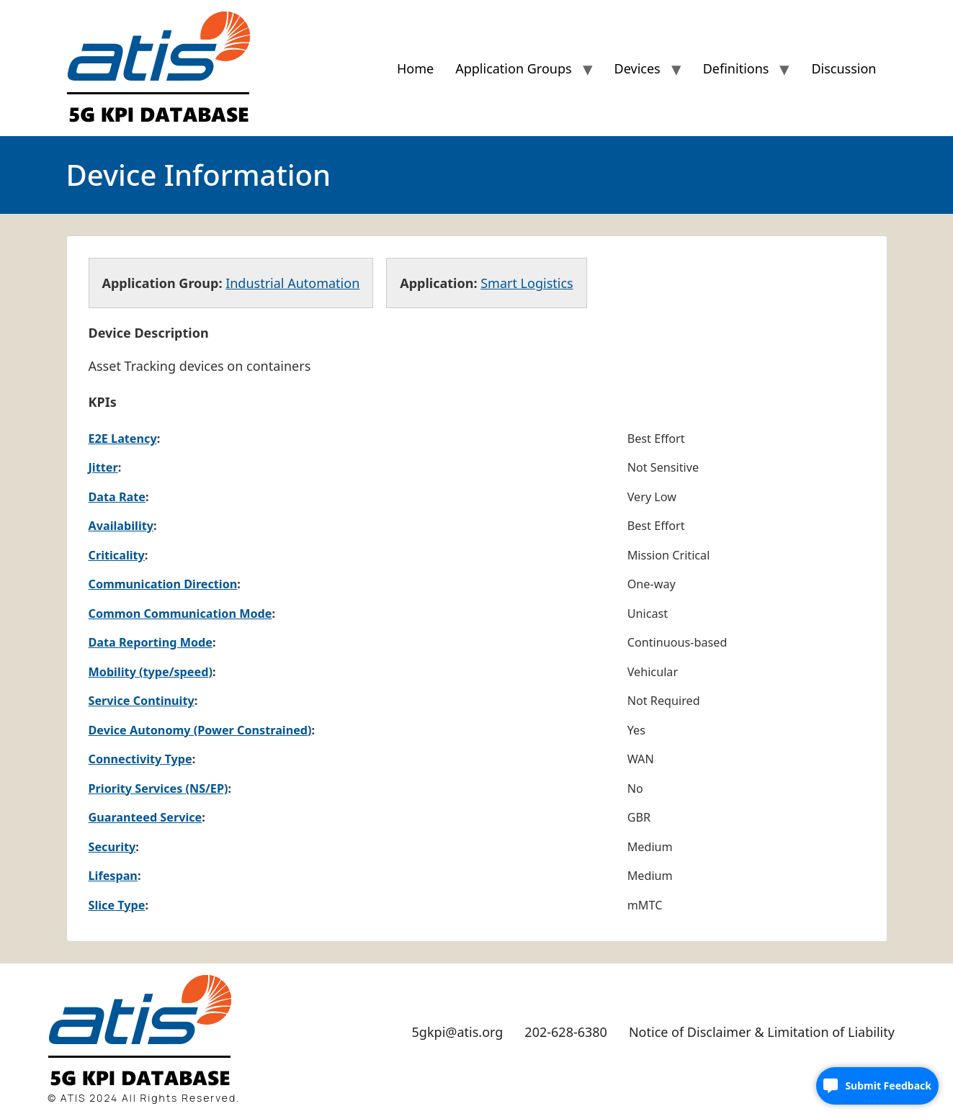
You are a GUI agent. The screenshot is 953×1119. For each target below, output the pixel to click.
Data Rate (117, 497)
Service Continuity (141, 701)
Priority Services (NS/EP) (158, 788)
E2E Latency (123, 438)
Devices (637, 68)
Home (415, 68)
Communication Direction (163, 584)
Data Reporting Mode (150, 642)
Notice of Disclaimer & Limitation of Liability (762, 1032)
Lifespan (113, 876)
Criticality (117, 555)
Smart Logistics (526, 283)
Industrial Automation (292, 283)
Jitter (103, 467)
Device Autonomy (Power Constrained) (200, 730)
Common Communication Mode (180, 613)
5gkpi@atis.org (458, 1032)
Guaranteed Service (145, 817)
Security (112, 847)
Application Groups (513, 68)
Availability (121, 526)
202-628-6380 (565, 1032)
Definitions (736, 68)
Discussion (843, 68)
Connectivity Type (140, 759)
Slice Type (117, 905)
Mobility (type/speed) (150, 672)
